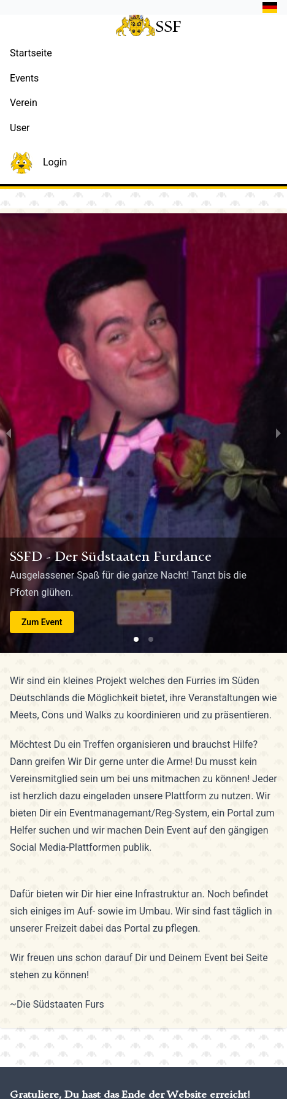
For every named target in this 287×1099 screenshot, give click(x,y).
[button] (267, 7)
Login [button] (38, 162)
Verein (23, 102)
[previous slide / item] (8, 433)
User (20, 128)
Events (24, 78)
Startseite (31, 53)
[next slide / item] (278, 433)
